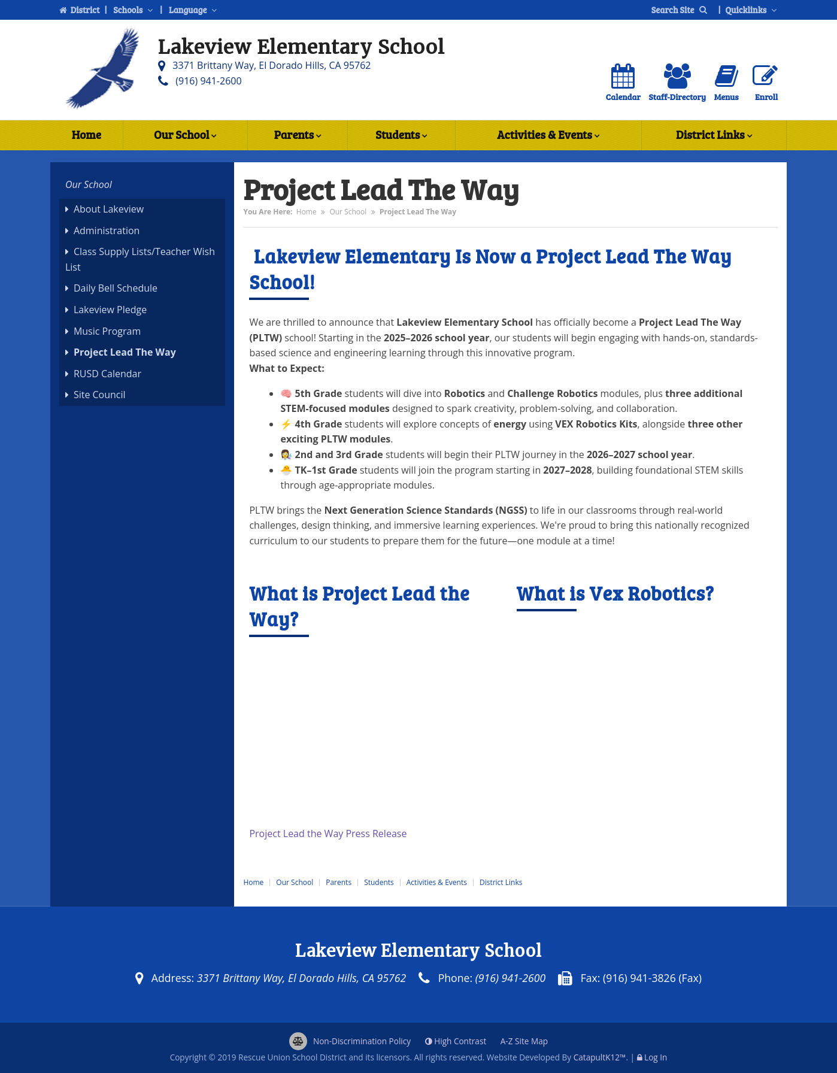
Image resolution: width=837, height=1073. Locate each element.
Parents (297, 136)
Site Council (100, 394)
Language (194, 10)
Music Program (107, 331)
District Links (713, 136)
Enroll (765, 82)
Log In (655, 1057)
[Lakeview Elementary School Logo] (101, 70)
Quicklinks (753, 10)
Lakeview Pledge (110, 309)
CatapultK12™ (600, 1057)
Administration (107, 230)
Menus (726, 82)
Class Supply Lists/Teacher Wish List (140, 259)
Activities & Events (548, 136)
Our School (185, 136)
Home (86, 134)
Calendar (623, 82)
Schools (134, 10)
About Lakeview (109, 209)
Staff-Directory (677, 82)
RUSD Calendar (107, 373)
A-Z (524, 1041)
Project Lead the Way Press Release (329, 833)
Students (401, 136)
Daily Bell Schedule (115, 288)
